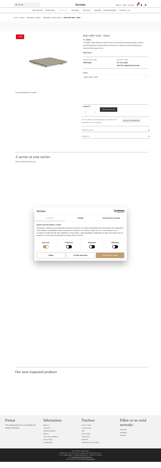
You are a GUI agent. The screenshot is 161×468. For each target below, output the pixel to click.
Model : (86, 73)
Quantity (86, 106)
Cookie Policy (47, 442)
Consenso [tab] (49, 218)
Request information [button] (131, 121)
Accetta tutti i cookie (110, 255)
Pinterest (123, 435)
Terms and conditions (50, 437)
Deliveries (85, 439)
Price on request (109, 109)
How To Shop (86, 425)
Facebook (123, 430)
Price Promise (86, 434)
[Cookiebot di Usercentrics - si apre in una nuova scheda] (115, 211)
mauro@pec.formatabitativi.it (82, 457)
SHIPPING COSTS (88, 130)
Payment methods (49, 431)
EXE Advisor (91, 459)
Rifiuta (51, 255)
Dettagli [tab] (80, 218)
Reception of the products (90, 442)
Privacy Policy (48, 439)
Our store (131, 5)
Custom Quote (86, 428)
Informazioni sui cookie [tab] (111, 218)
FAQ (124, 5)
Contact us (47, 428)
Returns (46, 434)
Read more (87, 52)
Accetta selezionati (80, 255)
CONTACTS (86, 136)
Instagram (123, 432)
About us (119, 5)
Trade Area (85, 437)
